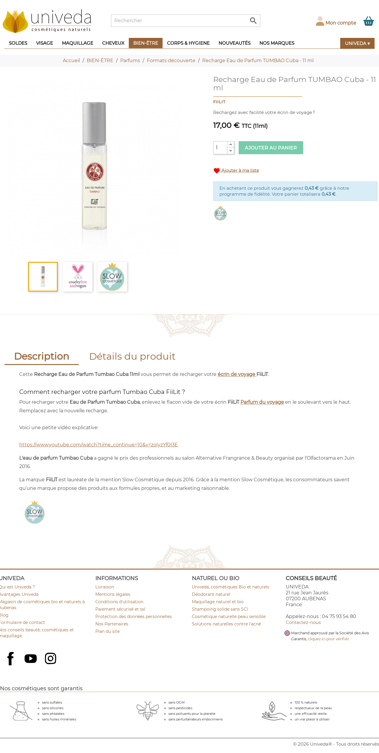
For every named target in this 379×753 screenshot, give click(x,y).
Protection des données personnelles (133, 616)
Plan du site (107, 631)
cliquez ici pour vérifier (328, 639)
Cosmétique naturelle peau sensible (229, 616)
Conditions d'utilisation (119, 601)
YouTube (31, 659)
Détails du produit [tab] (132, 356)
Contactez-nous (303, 622)
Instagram (51, 659)
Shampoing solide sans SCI (220, 609)
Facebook (11, 665)
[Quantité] (220, 147)
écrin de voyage (237, 374)
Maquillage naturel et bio (218, 601)
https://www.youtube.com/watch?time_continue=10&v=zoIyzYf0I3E (98, 445)
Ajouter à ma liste (236, 170)
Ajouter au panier (271, 148)
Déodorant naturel (211, 594)
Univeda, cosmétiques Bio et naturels (230, 587)
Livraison (104, 587)
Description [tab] (41, 356)
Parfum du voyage (262, 402)
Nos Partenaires (111, 624)
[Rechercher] (185, 21)
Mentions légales (112, 594)
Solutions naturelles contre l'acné (226, 624)
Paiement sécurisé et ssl (120, 609)
